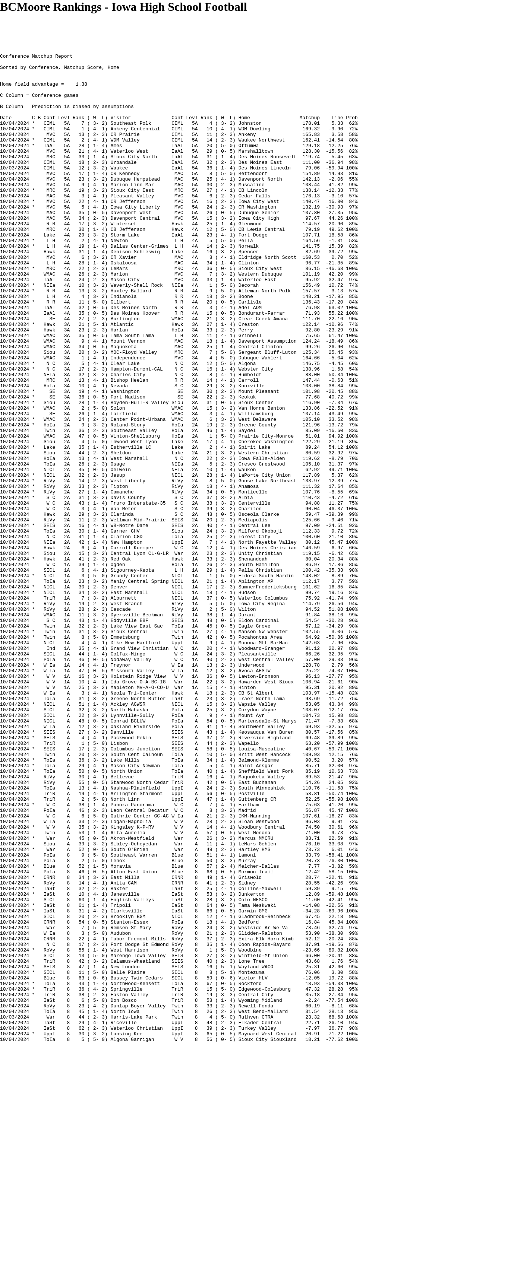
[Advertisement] (135, 30)
